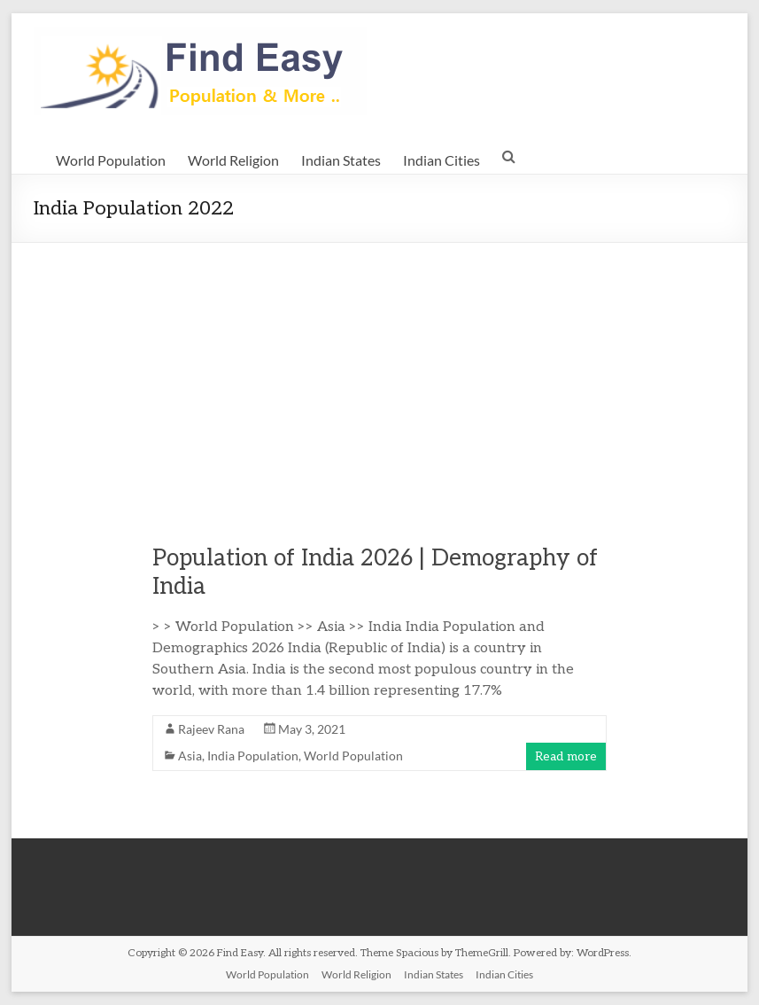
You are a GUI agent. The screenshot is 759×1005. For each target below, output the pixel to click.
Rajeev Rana (211, 728)
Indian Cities (441, 160)
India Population (252, 755)
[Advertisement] (379, 376)
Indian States (341, 160)
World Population (111, 160)
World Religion (233, 160)
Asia (190, 755)
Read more (566, 756)
